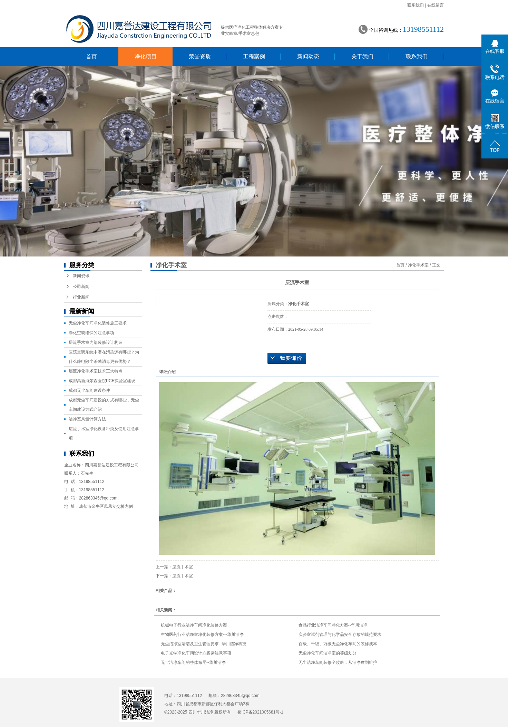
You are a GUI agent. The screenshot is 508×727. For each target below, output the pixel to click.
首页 (91, 56)
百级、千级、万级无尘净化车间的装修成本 (338, 643)
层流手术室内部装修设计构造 (96, 342)
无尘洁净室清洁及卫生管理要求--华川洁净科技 (203, 643)
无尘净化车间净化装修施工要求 (98, 323)
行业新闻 (81, 297)
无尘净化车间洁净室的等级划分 (327, 653)
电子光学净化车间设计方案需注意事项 (196, 653)
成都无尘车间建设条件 (89, 390)
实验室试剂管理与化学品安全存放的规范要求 (340, 634)
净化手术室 (418, 265)
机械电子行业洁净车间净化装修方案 (194, 625)
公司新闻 (81, 286)
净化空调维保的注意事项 (91, 332)
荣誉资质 (200, 56)
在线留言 (435, 5)
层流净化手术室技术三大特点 (96, 371)
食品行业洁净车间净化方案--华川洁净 (333, 625)
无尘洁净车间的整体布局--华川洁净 (193, 662)
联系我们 (415, 5)
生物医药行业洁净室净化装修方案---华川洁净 (202, 634)
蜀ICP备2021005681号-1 (260, 712)
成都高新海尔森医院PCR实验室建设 (102, 380)
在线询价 (286, 358)
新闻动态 (308, 56)
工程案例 (254, 56)
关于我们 (362, 56)
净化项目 (146, 56)
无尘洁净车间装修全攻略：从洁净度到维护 (338, 662)
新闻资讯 (81, 275)
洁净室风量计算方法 (87, 419)
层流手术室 (182, 566)
